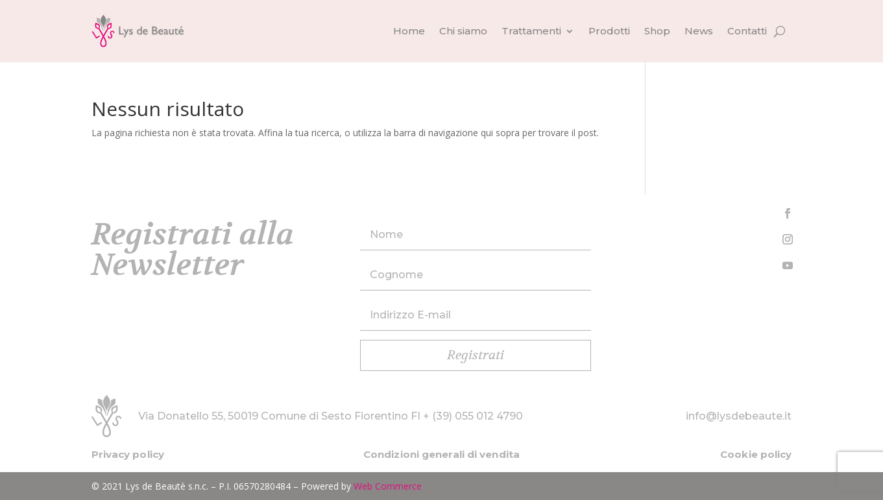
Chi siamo (463, 31)
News (698, 31)
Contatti (747, 31)
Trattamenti (531, 31)
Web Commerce (388, 486)
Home (409, 31)
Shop (657, 31)
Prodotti (609, 31)
